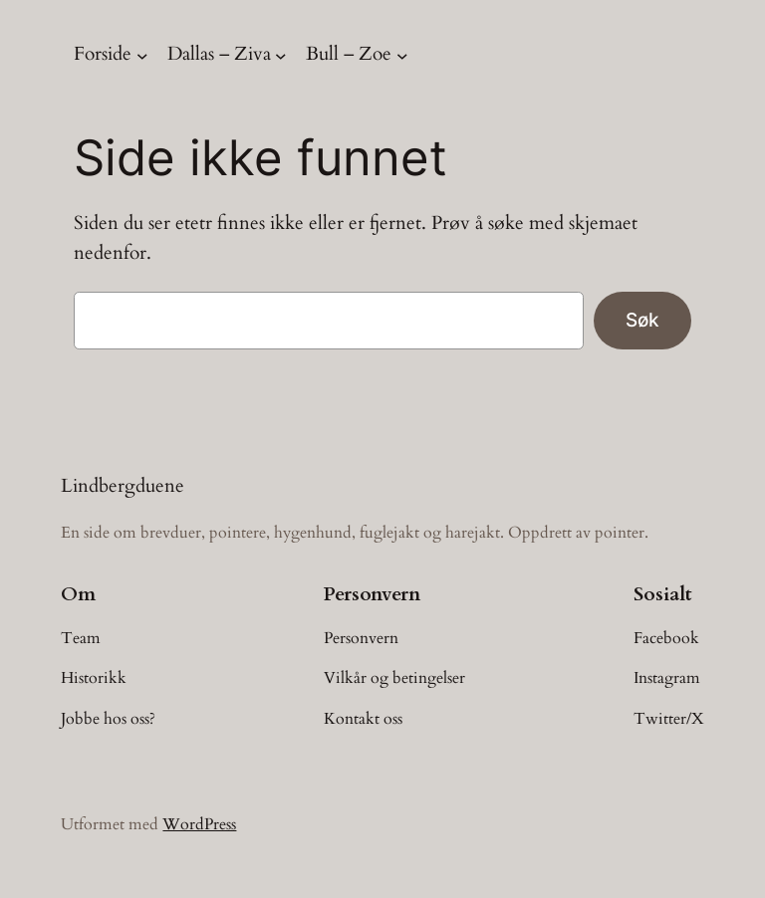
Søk (642, 320)
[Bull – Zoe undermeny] (402, 55)
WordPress (199, 824)
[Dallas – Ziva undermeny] (281, 55)
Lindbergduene (122, 486)
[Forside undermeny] (142, 55)
